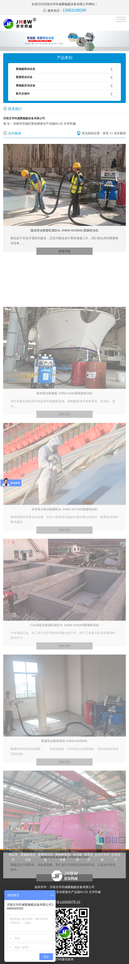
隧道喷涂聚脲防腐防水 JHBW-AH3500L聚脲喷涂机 (64, 230)
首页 (106, 133)
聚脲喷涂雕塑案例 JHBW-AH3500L (64, 791)
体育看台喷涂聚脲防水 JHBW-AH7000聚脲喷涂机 (64, 559)
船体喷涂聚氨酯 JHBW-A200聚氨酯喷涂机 (64, 443)
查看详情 (64, 251)
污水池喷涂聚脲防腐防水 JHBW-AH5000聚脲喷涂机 (64, 675)
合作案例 (120, 133)
